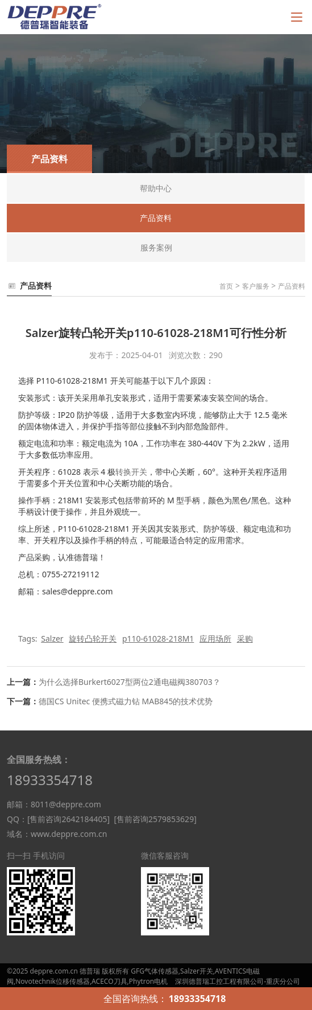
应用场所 (215, 638)
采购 (245, 638)
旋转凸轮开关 (93, 638)
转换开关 (131, 471)
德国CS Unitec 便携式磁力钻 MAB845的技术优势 (126, 701)
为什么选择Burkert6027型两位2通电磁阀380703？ (130, 681)
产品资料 (291, 286)
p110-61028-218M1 (158, 638)
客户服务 (255, 286)
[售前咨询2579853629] (155, 819)
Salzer (52, 638)
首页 (226, 286)
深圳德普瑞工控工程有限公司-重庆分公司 (237, 981)
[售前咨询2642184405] (68, 819)
